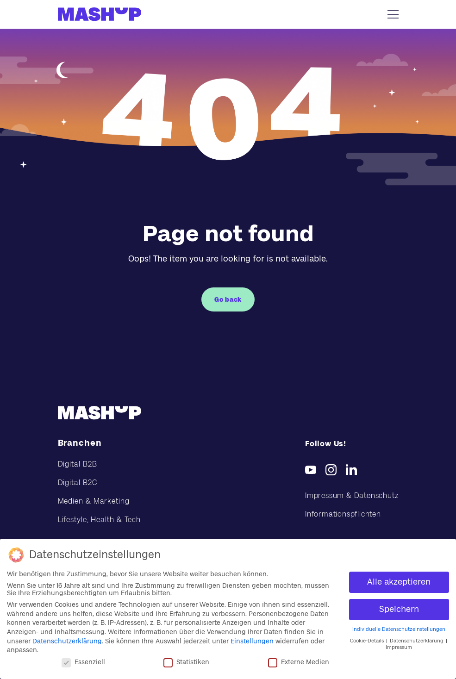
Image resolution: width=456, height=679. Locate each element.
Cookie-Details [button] (367, 640)
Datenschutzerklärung (67, 641)
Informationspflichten (343, 514)
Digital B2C (77, 482)
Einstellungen (252, 641)
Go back (228, 299)
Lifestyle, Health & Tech (99, 519)
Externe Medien (298, 662)
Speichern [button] (399, 609)
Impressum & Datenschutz (351, 495)
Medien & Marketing (94, 501)
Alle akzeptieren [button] (399, 581)
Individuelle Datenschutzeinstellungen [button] (398, 629)
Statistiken (186, 662)
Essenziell (83, 662)
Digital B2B (77, 464)
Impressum (399, 647)
